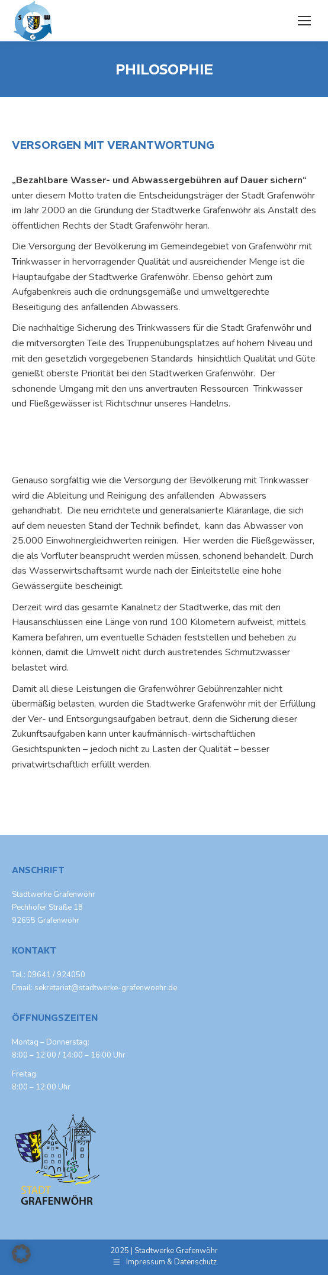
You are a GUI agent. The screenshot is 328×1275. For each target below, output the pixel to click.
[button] (21, 1253)
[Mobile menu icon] (304, 20)
